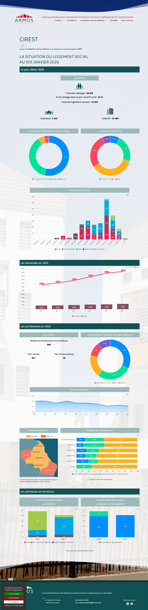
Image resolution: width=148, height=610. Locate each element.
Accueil (22, 49)
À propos (59, 20)
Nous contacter (127, 20)
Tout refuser (13, 598)
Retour (22, 46)
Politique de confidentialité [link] (14, 605)
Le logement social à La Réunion (93, 20)
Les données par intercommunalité (63, 49)
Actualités (114, 20)
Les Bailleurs (72, 20)
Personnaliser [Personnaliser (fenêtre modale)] (14, 602)
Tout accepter (13, 594)
